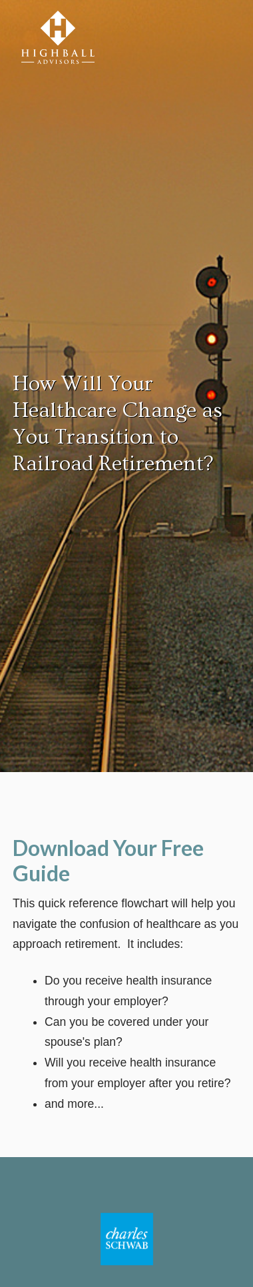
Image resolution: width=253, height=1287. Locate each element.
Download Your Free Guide (108, 860)
